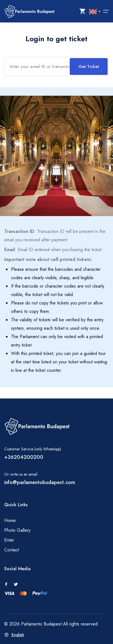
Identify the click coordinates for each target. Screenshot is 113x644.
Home (10, 520)
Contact (11, 550)
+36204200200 (23, 457)
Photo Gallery (17, 530)
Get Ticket (88, 66)
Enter (9, 540)
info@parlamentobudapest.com (39, 482)
